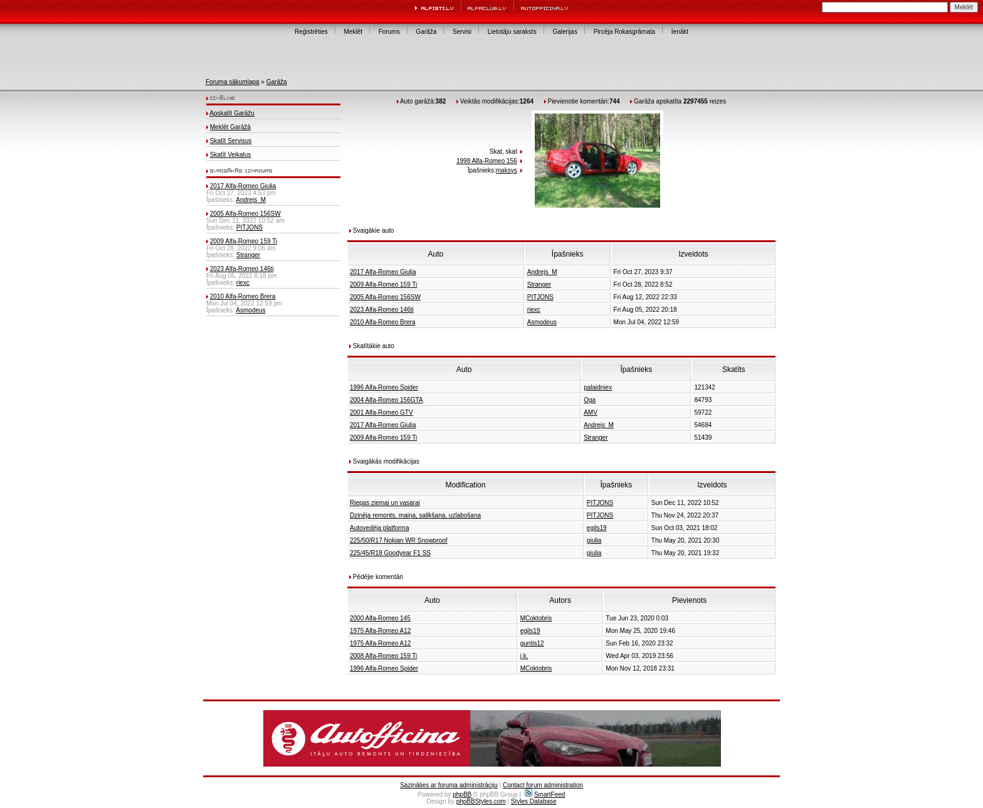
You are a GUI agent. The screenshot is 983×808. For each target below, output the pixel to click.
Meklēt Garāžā (230, 127)
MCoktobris (536, 618)
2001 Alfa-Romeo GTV (381, 412)
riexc (243, 282)
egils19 (597, 527)
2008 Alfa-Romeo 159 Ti (383, 655)
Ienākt (679, 31)
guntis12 (532, 643)
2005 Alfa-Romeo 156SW (245, 213)
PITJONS (249, 227)
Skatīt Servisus (231, 140)
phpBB (462, 794)
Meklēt (353, 31)
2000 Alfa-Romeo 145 (380, 618)
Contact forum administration (543, 785)
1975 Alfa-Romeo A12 (380, 630)
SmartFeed (545, 794)
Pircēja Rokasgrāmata (624, 31)
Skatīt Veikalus (230, 154)
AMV (590, 412)
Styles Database (534, 801)
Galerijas (564, 31)
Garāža (426, 31)
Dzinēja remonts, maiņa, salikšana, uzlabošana (415, 515)
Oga (590, 399)
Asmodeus (250, 310)
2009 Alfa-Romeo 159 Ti (243, 241)
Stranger (248, 255)
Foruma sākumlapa (233, 81)
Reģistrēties (311, 31)
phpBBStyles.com (481, 801)
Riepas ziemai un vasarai (385, 502)
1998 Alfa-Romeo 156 (486, 160)
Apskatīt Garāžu (232, 113)
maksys (506, 170)
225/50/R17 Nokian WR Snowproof (399, 540)
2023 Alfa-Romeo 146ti (242, 268)
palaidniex (598, 387)
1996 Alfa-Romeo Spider (384, 387)
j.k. (524, 655)
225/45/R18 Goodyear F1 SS (390, 553)
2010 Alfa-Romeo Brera (243, 296)
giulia (594, 540)
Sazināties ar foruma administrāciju (449, 785)
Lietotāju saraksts (512, 31)
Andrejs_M (251, 199)
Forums (389, 31)
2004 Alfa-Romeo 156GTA (386, 399)
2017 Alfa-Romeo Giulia (243, 186)
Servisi (462, 31)
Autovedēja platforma (379, 527)
